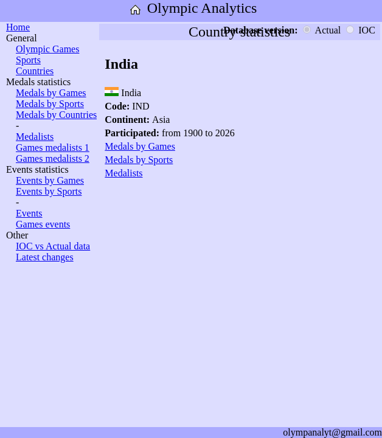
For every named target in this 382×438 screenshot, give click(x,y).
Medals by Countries (56, 114)
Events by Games (50, 180)
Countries (35, 71)
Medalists (35, 136)
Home (18, 27)
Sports (28, 60)
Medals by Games (51, 93)
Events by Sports (49, 191)
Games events (43, 224)
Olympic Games (47, 49)
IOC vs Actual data (53, 246)
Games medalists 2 (52, 158)
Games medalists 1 (52, 147)
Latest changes (45, 257)
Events (29, 213)
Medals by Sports (50, 104)
